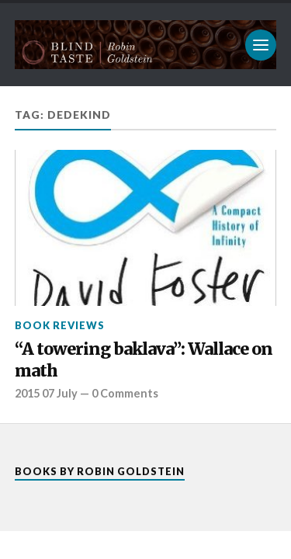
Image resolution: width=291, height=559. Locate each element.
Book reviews (60, 325)
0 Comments (125, 393)
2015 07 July (46, 393)
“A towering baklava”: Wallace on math (143, 360)
